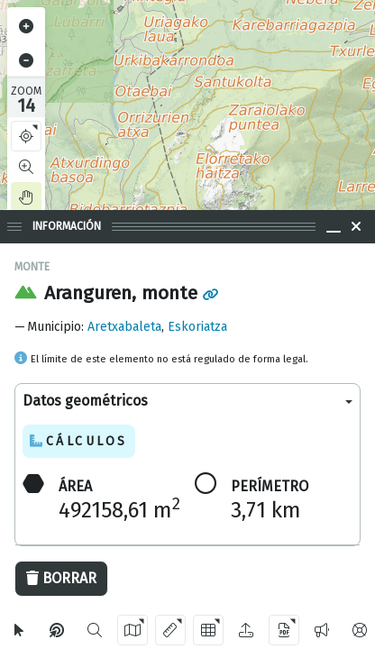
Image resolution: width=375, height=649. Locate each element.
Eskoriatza (197, 326)
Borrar (61, 578)
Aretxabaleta (124, 326)
